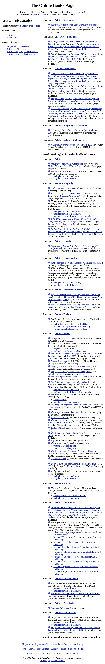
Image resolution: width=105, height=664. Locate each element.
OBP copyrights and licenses (52, 660)
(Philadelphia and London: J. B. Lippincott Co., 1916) (75, 231)
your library (23, 26)
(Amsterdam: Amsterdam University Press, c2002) (74, 306)
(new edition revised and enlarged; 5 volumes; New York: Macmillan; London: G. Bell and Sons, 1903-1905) (75, 56)
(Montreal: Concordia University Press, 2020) (73, 247)
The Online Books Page (52, 5)
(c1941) (63, 338)
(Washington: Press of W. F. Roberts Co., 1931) (74, 221)
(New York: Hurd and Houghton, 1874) (74, 26)
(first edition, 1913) (72, 145)
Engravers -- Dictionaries (18, 47)
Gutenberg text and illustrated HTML (69, 495)
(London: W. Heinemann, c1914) (77, 263)
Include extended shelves (73, 12)
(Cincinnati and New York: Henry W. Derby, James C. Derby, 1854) (73, 194)
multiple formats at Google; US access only (72, 211)
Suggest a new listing (73, 644)
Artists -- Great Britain (65, 503)
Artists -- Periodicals (64, 603)
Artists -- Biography (64, 183)
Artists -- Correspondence (67, 258)
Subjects (72, 649)
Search (32, 649)
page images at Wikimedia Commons (69, 351)
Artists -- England (63, 314)
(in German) (59, 417)
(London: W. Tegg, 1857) (75, 112)
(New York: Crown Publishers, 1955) (75, 101)
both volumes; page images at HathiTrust (71, 324)
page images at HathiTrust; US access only (72, 216)
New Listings (43, 649)
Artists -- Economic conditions (69, 290)
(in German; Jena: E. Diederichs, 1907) (71, 366)
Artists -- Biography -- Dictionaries (22, 51)
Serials (81, 649)
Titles (63, 649)
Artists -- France (62, 483)
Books (30, 653)
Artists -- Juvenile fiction (66, 578)
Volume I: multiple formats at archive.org (71, 326)
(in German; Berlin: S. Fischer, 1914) (72, 382)
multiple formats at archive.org (67, 176)
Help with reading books (33, 644)
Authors (54, 649)
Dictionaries (12, 37)
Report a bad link (54, 644)
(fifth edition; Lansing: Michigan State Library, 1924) (74, 628)
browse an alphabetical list (40, 14)
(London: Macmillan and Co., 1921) (74, 412)
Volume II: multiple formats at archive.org (71, 329)
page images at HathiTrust (64, 179)
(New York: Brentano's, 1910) (74, 377)
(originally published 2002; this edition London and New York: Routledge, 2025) (75, 297)
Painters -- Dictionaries (17, 49)
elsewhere (35, 26)
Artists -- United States (65, 612)
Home (23, 649)
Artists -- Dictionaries (65, 20)
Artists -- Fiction (62, 333)
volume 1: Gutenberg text (64, 446)
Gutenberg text (59, 399)
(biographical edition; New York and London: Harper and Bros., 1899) (75, 354)
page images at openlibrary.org (66, 402)
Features (46, 653)
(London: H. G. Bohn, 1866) (74, 45)
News (37, 653)
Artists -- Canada (63, 241)
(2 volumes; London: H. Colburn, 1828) (75, 512)
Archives (57, 653)
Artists (10, 35)
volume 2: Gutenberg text (64, 448)
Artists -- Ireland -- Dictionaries (21, 54)
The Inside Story (70, 653)
